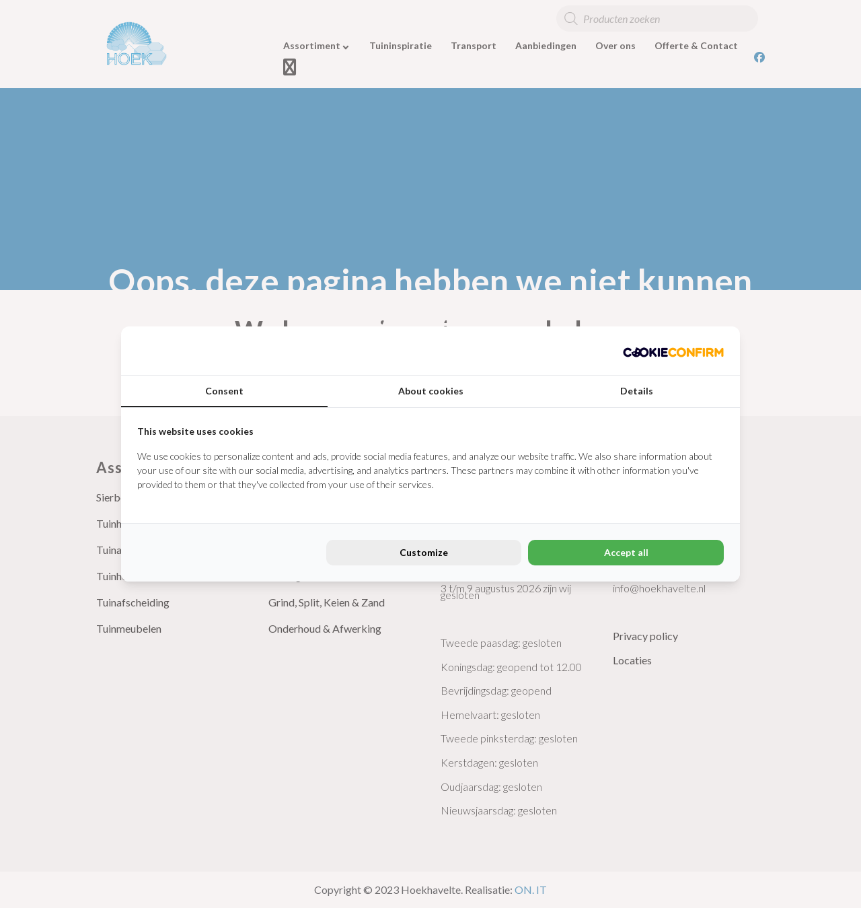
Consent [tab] (224, 390)
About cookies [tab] (430, 390)
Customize (424, 552)
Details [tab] (636, 390)
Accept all (626, 552)
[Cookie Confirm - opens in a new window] (673, 351)
